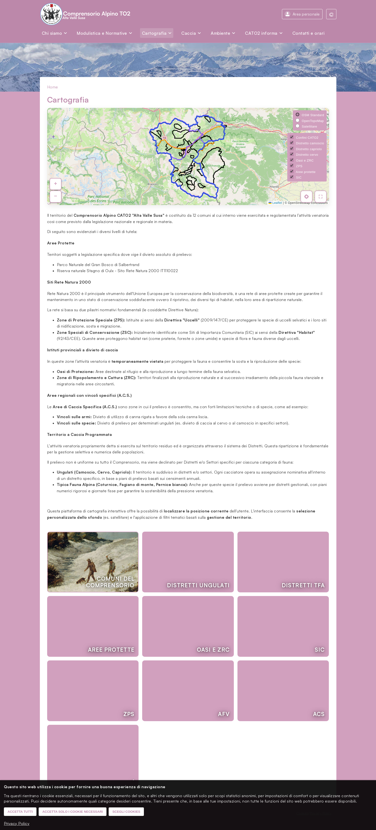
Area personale (306, 14)
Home (52, 87)
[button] (55, 185)
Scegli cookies (126, 811)
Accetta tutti (20, 811)
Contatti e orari (308, 33)
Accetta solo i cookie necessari (72, 811)
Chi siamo (52, 33)
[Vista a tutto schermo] (321, 197)
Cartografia (154, 33)
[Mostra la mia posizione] (308, 197)
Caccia (188, 33)
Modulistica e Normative (102, 33)
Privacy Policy (16, 823)
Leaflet (275, 203)
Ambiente (220, 33)
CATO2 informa (261, 33)
